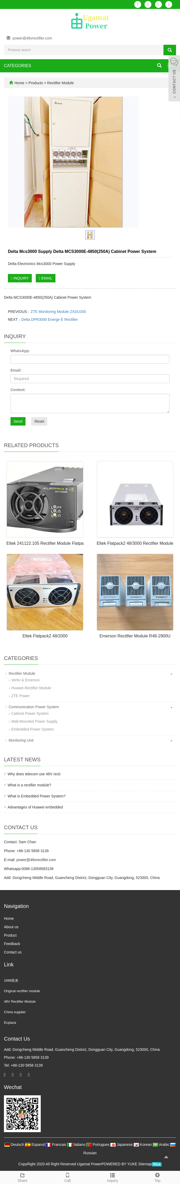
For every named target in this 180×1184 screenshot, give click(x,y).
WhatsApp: (20, 351)
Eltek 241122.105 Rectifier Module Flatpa (45, 543)
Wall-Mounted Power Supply (34, 721)
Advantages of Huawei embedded (35, 807)
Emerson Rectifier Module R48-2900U (135, 636)
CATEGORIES (17, 65)
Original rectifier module (22, 991)
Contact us (13, 952)
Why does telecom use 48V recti (34, 774)
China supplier (15, 1012)
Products (36, 83)
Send (18, 421)
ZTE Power (20, 696)
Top (157, 1177)
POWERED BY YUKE (119, 1164)
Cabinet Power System (30, 713)
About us (11, 927)
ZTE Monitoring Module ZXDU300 (58, 311)
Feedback (12, 944)
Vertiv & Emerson (25, 680)
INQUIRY (20, 278)
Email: (16, 370)
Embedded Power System (32, 729)
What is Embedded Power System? (36, 796)
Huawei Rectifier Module (31, 688)
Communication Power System (34, 707)
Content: (18, 390)
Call (67, 1177)
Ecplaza (10, 1023)
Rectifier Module (60, 83)
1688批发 (11, 980)
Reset (39, 421)
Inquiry (112, 1177)
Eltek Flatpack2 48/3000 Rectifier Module (135, 543)
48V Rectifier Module (20, 1001)
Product (10, 935)
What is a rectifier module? (29, 785)
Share (22, 1177)
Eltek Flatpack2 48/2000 (45, 636)
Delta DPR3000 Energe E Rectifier (49, 319)
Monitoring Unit (21, 740)
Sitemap (145, 1164)
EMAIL (45, 278)
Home (19, 83)
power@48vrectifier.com (32, 38)
